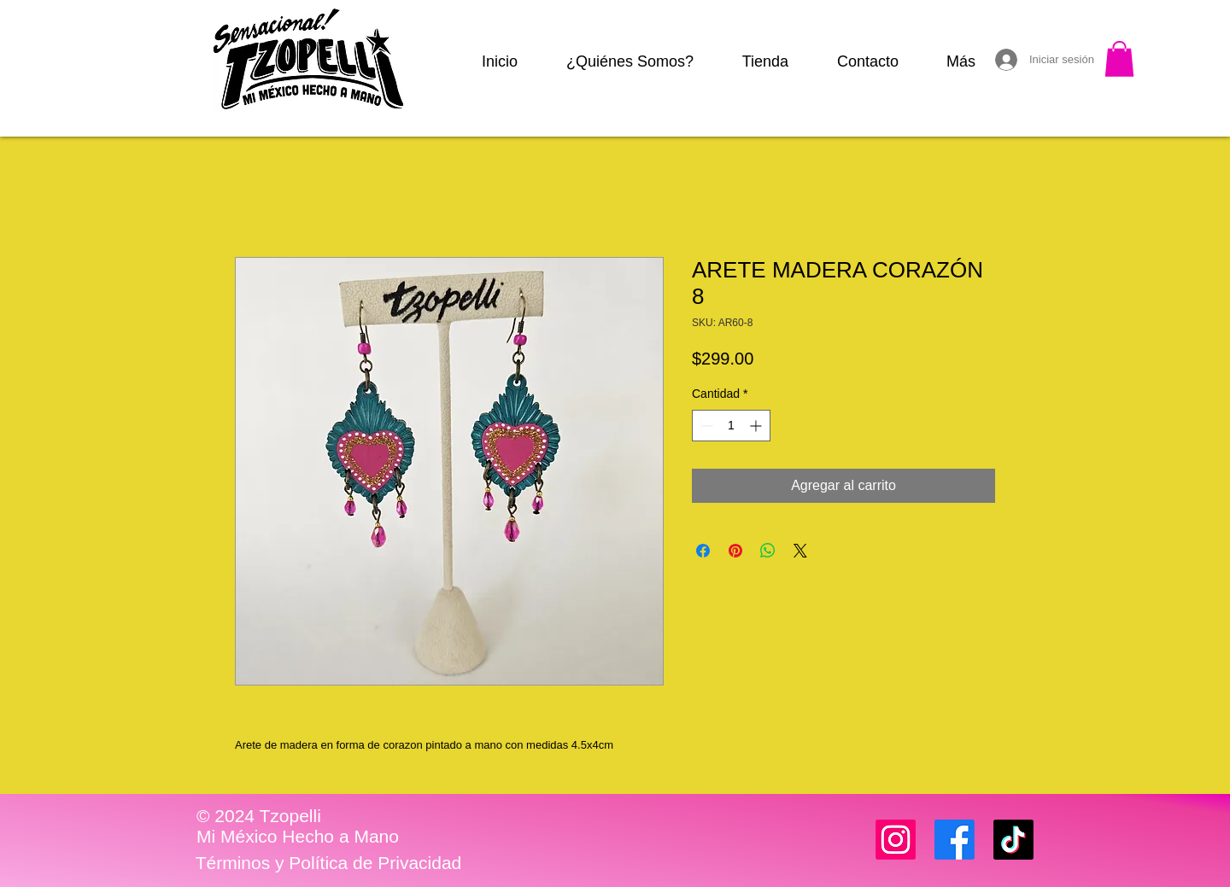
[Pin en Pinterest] (735, 550)
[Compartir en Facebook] (703, 550)
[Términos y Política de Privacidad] (328, 863)
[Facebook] (954, 840)
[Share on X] (800, 550)
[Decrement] (705, 426)
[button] (1119, 59)
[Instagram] (896, 840)
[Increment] (757, 426)
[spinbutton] (731, 426)
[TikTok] (1013, 840)
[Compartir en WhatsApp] (768, 550)
